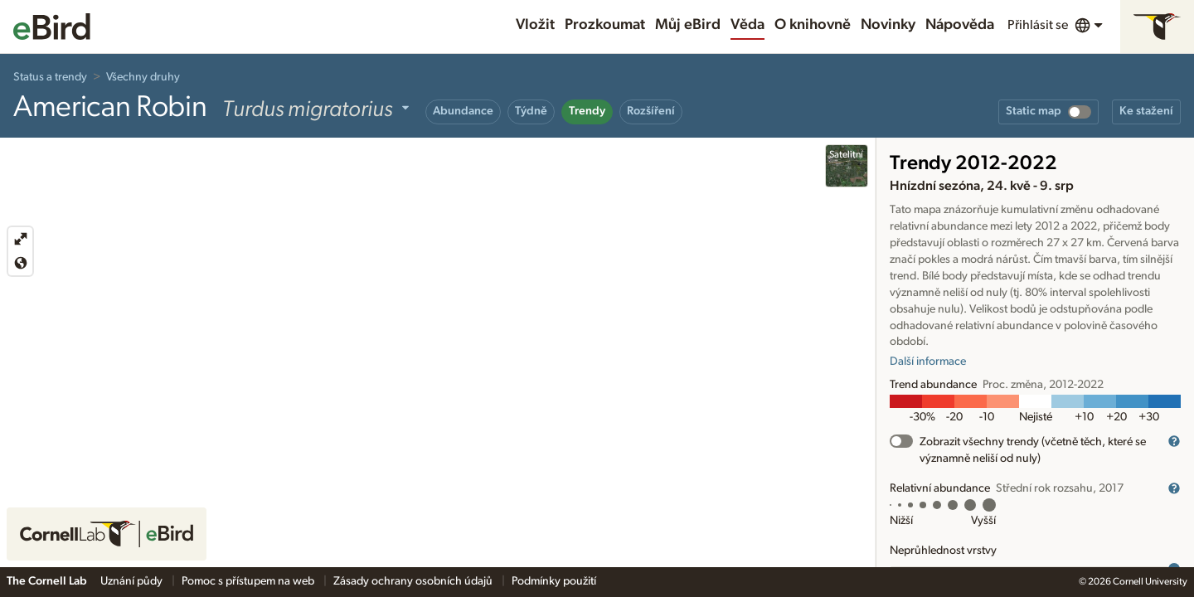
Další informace (928, 361)
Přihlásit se (1037, 25)
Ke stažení (1146, 111)
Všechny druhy (143, 77)
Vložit (535, 24)
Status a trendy (50, 77)
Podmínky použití (554, 581)
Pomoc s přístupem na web (249, 581)
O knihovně (812, 24)
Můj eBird (688, 24)
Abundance (463, 111)
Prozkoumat (605, 24)
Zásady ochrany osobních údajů (414, 581)
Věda (747, 24)
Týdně (531, 111)
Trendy (587, 111)
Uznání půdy (132, 581)
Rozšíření (651, 111)
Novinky (888, 24)
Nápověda (959, 24)
